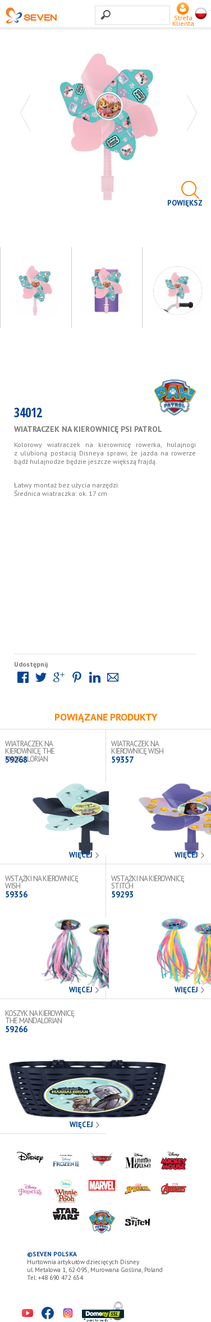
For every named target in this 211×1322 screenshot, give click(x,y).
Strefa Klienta (183, 18)
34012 (28, 414)
